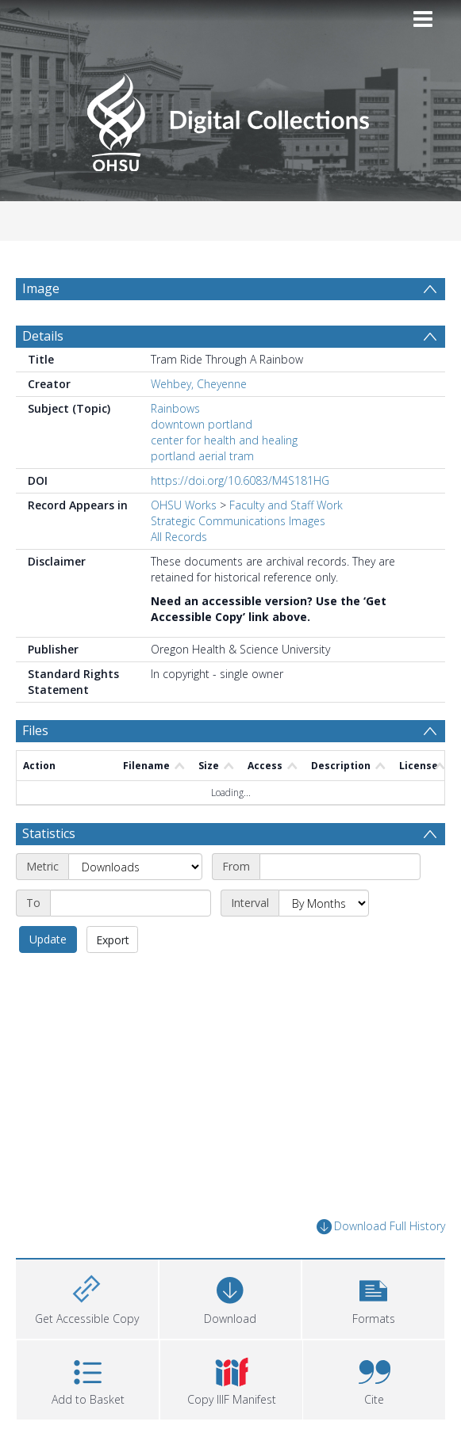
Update (48, 947)
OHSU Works (184, 513)
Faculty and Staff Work (286, 513)
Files (35, 739)
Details (42, 344)
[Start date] (340, 875)
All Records (179, 545)
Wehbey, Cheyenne (199, 392)
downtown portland (201, 432)
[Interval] (324, 911)
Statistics (48, 842)
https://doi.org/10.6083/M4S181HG (240, 489)
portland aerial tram (202, 464)
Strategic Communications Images (238, 529)
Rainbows (175, 417)
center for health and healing (224, 448)
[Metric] (135, 875)
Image (41, 288)
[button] (373, 1305)
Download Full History (381, 1235)
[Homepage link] (230, 117)
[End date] (130, 911)
